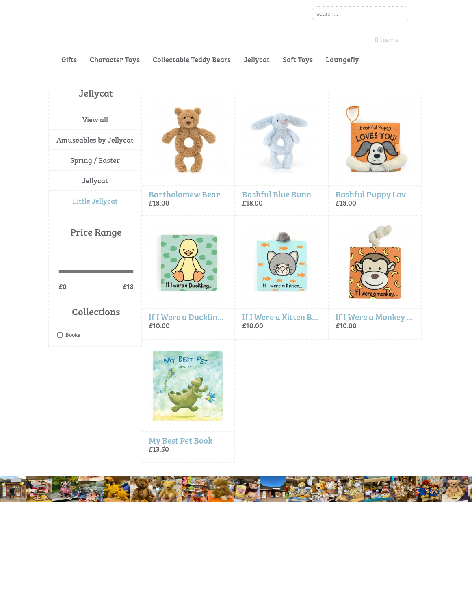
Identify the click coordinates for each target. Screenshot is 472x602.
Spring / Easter (95, 159)
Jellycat (257, 59)
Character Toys (115, 59)
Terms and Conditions (176, 539)
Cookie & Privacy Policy (178, 523)
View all (95, 119)
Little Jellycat (95, 200)
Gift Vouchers (65, 555)
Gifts (69, 59)
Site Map (160, 555)
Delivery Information (74, 571)
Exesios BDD (247, 593)
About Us (59, 523)
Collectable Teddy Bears (192, 59)
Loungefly (342, 59)
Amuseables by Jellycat (95, 139)
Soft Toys (298, 59)
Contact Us (62, 539)
